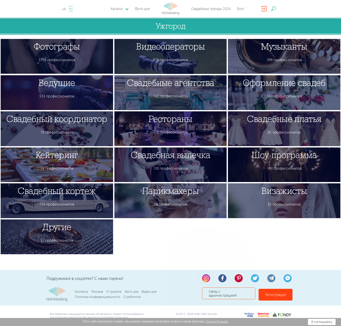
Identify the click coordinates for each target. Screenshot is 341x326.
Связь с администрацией (230, 294)
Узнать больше (217, 321)
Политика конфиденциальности (97, 297)
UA (64, 9)
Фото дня (142, 8)
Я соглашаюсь (321, 322)
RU (71, 9)
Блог (241, 8)
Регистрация (277, 294)
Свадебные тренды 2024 (211, 8)
